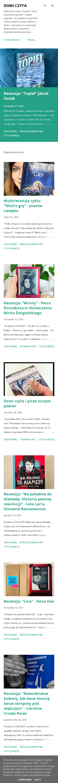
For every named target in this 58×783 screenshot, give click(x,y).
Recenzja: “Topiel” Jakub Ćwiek (26, 96)
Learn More (24, 780)
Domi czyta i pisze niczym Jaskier (27, 403)
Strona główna (12, 39)
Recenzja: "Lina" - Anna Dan (29, 601)
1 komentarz (27, 439)
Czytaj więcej (11, 135)
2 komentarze (28, 346)
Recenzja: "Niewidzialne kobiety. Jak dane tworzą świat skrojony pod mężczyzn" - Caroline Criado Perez (27, 703)
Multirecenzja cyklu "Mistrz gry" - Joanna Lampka (23, 205)
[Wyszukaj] (45, 5)
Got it (37, 780)
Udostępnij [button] (10, 131)
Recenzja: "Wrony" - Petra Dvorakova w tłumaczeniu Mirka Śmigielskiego (28, 307)
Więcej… (32, 39)
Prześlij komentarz (31, 131)
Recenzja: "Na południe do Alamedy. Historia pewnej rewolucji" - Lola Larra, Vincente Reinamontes (28, 501)
